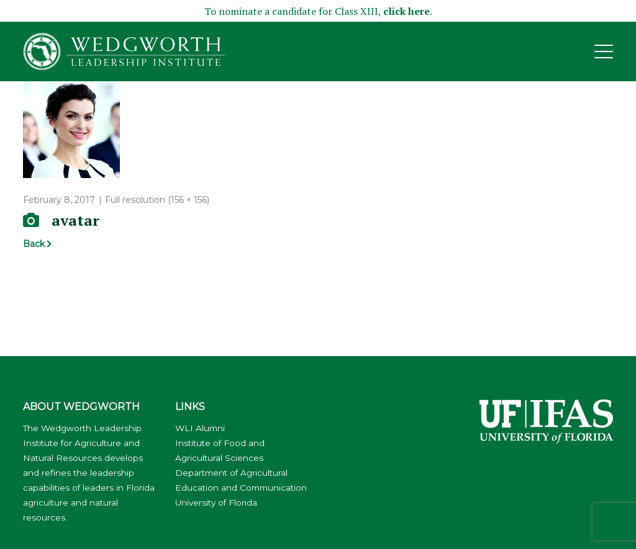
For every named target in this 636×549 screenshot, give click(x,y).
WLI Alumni (200, 428)
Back (34, 243)
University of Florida (216, 502)
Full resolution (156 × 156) (157, 199)
